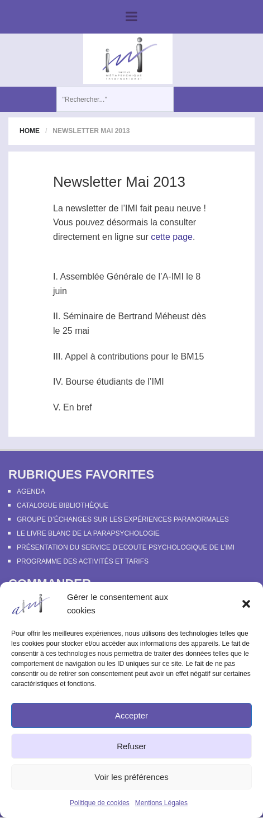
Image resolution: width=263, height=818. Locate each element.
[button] (246, 603)
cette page (172, 237)
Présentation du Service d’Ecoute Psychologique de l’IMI (126, 547)
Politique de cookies (100, 803)
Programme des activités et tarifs (83, 561)
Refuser (131, 746)
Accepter (131, 715)
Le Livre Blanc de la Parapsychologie (88, 533)
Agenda (31, 491)
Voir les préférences (131, 777)
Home (30, 131)
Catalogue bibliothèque (62, 505)
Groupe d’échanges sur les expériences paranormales (123, 519)
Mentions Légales (161, 803)
